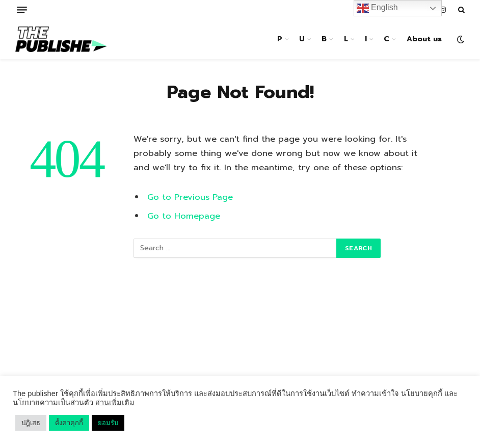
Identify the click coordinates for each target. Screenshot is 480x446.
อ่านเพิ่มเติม (115, 403)
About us (424, 39)
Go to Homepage (183, 215)
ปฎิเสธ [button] (30, 423)
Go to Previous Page (190, 197)
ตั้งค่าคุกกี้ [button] (69, 423)
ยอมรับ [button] (108, 423)
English (377, 8)
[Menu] (22, 10)
